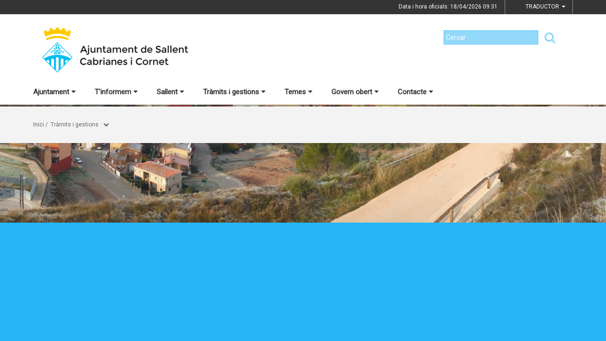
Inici (38, 124)
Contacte (415, 92)
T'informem (116, 92)
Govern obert (355, 92)
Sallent (170, 92)
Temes (298, 92)
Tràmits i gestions (234, 92)
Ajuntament (54, 92)
